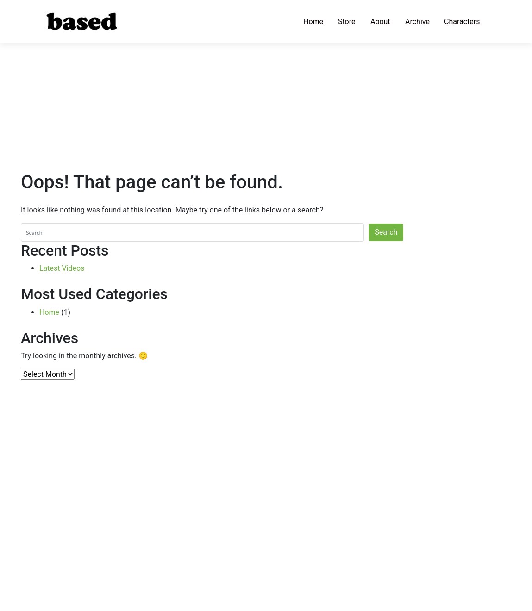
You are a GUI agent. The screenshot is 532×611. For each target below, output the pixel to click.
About (380, 21)
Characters (462, 21)
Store (346, 21)
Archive (417, 21)
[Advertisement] (266, 65)
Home (313, 21)
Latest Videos (61, 268)
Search (386, 232)
